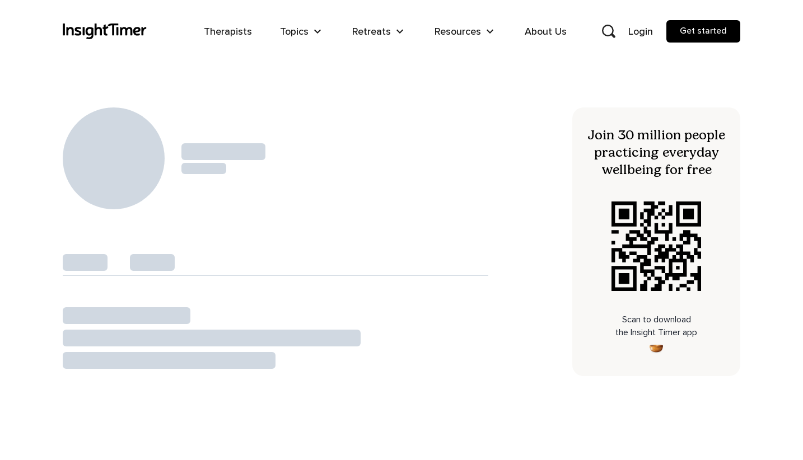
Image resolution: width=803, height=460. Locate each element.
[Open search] (608, 31)
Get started (703, 30)
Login (640, 31)
